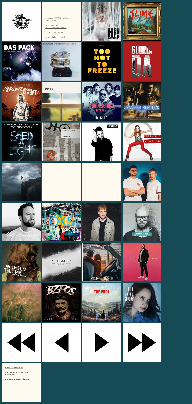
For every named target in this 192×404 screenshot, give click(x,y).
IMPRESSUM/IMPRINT (14, 368)
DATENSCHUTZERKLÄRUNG (17, 379)
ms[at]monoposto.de (58, 37)
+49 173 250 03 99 (55, 32)
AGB (7, 372)
